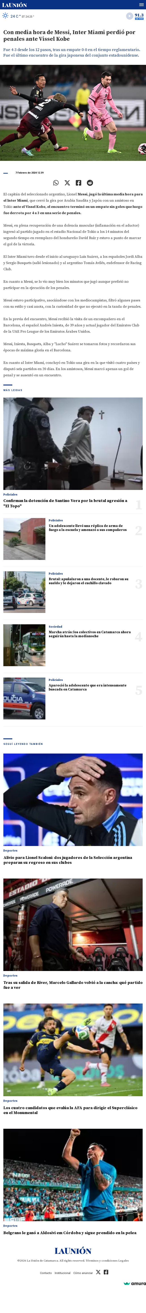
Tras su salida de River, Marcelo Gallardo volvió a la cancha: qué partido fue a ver (73, 985)
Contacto (46, 1273)
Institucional (62, 1273)
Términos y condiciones (102, 1260)
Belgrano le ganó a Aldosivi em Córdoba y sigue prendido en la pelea (69, 1232)
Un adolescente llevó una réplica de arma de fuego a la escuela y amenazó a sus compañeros (88, 528)
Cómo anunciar (83, 1273)
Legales (123, 1260)
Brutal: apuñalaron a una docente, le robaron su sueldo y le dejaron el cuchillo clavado (88, 581)
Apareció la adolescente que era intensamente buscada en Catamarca (88, 687)
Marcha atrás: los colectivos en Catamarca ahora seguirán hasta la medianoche (90, 634)
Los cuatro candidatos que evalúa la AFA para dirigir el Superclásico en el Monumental (70, 1110)
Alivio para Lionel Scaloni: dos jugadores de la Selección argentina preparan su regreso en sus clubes (67, 860)
